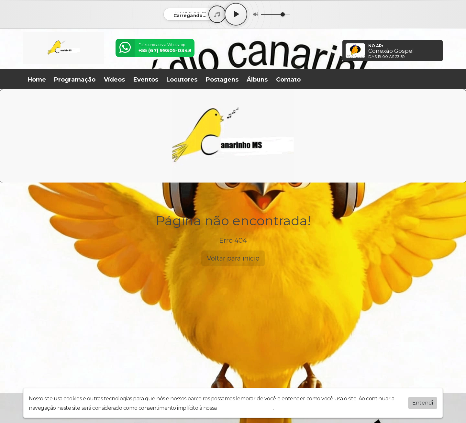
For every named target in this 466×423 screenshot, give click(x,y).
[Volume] (275, 14)
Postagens (222, 79)
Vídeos (114, 79)
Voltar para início (233, 258)
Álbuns (257, 79)
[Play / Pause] (236, 14)
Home (37, 79)
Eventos (145, 79)
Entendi (422, 403)
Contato (288, 79)
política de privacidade (245, 408)
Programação (74, 79)
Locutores (181, 79)
